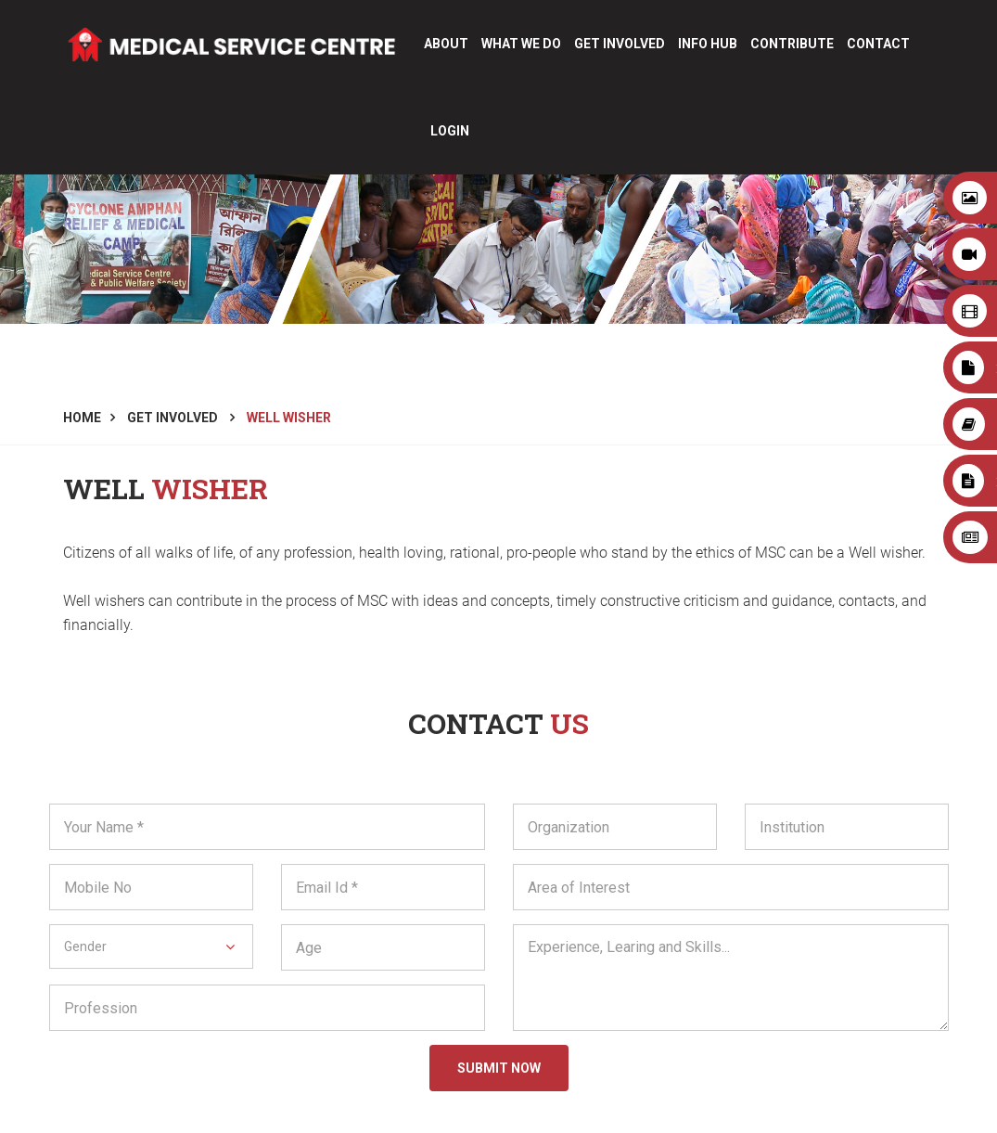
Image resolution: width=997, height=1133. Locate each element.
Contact (878, 43)
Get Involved (619, 43)
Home (82, 417)
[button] (151, 946)
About (446, 43)
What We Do (521, 43)
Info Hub (707, 43)
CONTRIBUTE (792, 43)
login (449, 130)
